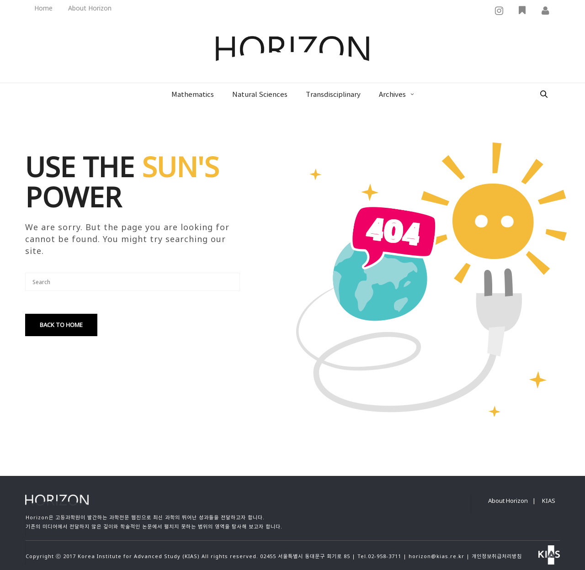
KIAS (548, 500)
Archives (392, 95)
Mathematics (192, 95)
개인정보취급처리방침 (497, 556)
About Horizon (90, 8)
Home (43, 8)
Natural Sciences (259, 95)
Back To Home (61, 325)
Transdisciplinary (333, 95)
